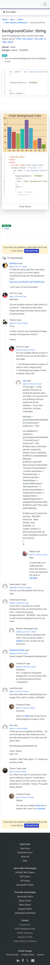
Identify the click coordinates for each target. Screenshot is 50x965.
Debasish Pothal (17, 650)
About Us (25, 856)
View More (25, 206)
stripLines (39, 805)
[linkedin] (18, 961)
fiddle (26, 716)
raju (24, 380)
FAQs (25, 861)
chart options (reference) (16, 22)
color (6, 228)
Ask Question (31, 251)
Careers (40, 954)
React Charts (25, 905)
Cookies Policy (27, 954)
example (41, 808)
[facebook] (23, 961)
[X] (27, 961)
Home (4, 19)
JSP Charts (25, 880)
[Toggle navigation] (44, 4)
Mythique (14, 263)
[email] (32, 961)
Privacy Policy (12, 954)
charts (20, 19)
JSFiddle (33, 578)
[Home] (9, 4)
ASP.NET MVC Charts (25, 872)
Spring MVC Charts (25, 885)
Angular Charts (25, 909)
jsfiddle (19, 641)
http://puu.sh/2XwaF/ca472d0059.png (27, 282)
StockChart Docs (24, 852)
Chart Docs (25, 848)
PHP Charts (25, 876)
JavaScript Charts (25, 896)
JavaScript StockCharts (25, 913)
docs (12, 19)
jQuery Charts (25, 900)
